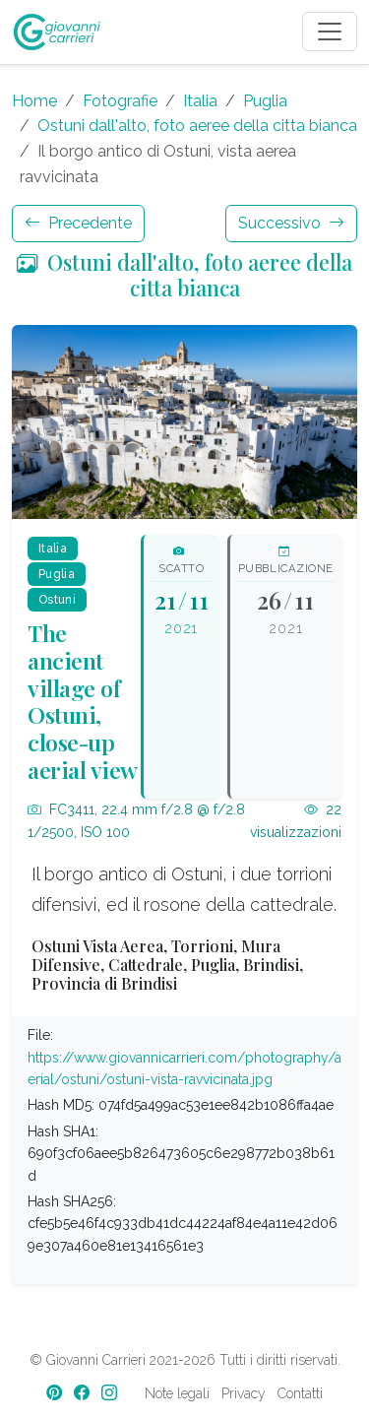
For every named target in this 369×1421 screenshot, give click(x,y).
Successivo (291, 223)
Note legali (177, 1393)
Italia (200, 101)
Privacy (243, 1393)
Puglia (265, 101)
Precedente (78, 223)
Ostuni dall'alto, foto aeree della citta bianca (197, 125)
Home (34, 101)
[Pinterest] (56, 1393)
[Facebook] (83, 1393)
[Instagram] (111, 1393)
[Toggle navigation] (329, 31)
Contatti (300, 1393)
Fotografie (120, 101)
